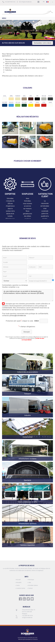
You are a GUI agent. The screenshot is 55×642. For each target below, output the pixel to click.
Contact (30, 588)
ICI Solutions (35, 639)
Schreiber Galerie (33, 585)
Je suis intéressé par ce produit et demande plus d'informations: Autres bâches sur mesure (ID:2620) (27, 295)
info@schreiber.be (26, 2)
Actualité (18, 582)
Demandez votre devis (42, 43)
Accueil (18, 579)
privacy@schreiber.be (18, 316)
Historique (31, 579)
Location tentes (20, 588)
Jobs (29, 582)
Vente (18, 585)
